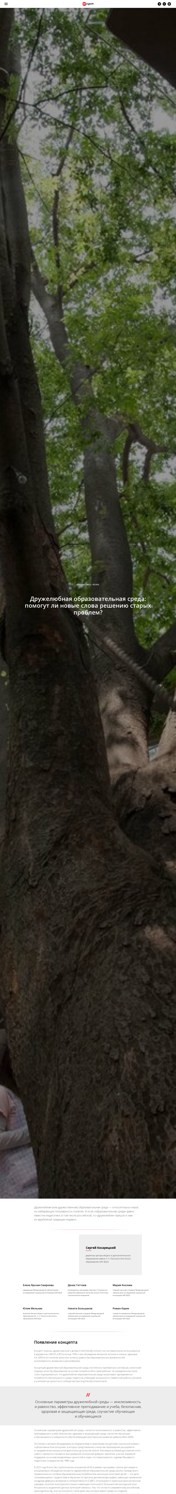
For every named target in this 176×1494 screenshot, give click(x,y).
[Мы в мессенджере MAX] (169, 5)
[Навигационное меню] (6, 4)
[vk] (164, 5)
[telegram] (159, 5)
